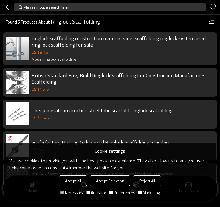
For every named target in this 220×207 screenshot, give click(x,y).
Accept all (73, 181)
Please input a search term (46, 7)
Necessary (71, 192)
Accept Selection (110, 181)
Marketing (149, 192)
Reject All (147, 181)
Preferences (122, 192)
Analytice (96, 192)
